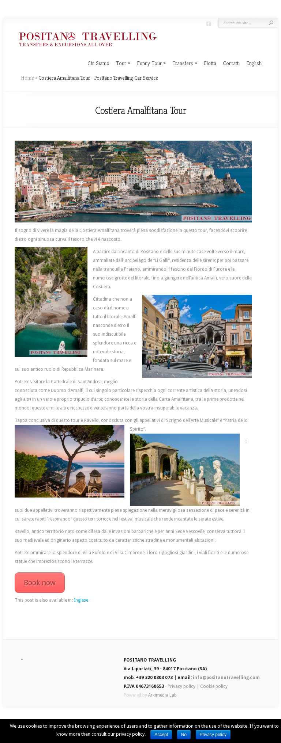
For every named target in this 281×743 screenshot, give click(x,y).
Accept (161, 734)
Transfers (184, 63)
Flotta (210, 63)
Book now (40, 582)
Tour (123, 63)
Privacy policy (181, 686)
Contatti (231, 63)
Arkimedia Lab (162, 695)
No (184, 734)
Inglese (81, 600)
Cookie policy (214, 686)
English (254, 63)
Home (27, 78)
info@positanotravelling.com (226, 677)
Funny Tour (151, 63)
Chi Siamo (98, 63)
